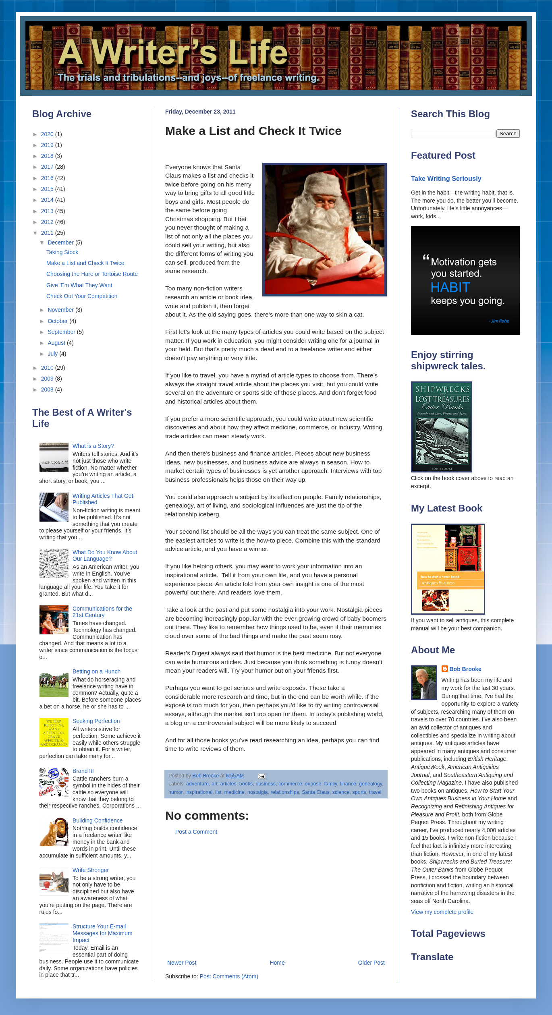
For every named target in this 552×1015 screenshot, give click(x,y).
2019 (48, 145)
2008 (48, 389)
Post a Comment (196, 832)
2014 (48, 200)
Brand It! (83, 771)
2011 (48, 233)
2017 (48, 167)
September (62, 332)
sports (359, 792)
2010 (48, 368)
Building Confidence (98, 820)
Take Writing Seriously (446, 178)
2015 (48, 189)
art (215, 784)
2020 (48, 134)
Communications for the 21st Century (102, 612)
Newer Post (181, 962)
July (53, 353)
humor (175, 792)
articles (228, 784)
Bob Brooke (465, 669)
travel (375, 792)
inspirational (198, 792)
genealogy (370, 784)
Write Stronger (91, 870)
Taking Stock (62, 252)
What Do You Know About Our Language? (105, 555)
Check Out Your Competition (82, 296)
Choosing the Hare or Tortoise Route (92, 274)
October (58, 321)
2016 (48, 178)
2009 (48, 378)
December (61, 242)
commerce (290, 784)
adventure (197, 784)
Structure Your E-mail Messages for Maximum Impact (103, 933)
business (265, 784)
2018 (48, 156)
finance (348, 784)
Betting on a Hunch (96, 671)
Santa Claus (316, 792)
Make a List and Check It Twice (85, 263)
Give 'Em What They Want (79, 285)
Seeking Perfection (96, 721)
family (330, 784)
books (246, 784)
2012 (48, 222)
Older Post (371, 962)
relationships (284, 792)
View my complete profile (442, 912)
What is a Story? (93, 446)
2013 (48, 211)
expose (313, 784)
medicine (234, 792)
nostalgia (257, 792)
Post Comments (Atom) (229, 976)
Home (277, 962)
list (218, 792)
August (57, 343)
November (61, 310)
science (341, 792)
